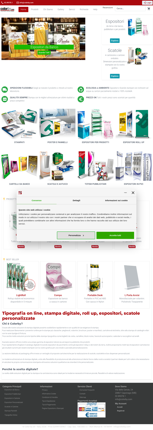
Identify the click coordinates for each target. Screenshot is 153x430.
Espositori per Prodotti (95, 142)
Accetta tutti (115, 235)
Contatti (82, 394)
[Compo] (58, 295)
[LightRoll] (21, 295)
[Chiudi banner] (133, 192)
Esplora (114, 40)
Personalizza (76, 235)
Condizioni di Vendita (50, 397)
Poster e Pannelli (57, 142)
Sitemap (83, 397)
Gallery (61, 9)
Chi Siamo (48, 9)
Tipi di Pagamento (49, 405)
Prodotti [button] (34, 9)
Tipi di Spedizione (48, 401)
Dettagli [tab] (76, 200)
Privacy (44, 390)
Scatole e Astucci (57, 184)
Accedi (119, 407)
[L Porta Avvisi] (132, 295)
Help (95, 9)
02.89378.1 (7, 2)
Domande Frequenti (87, 390)
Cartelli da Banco (19, 184)
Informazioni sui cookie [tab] (116, 200)
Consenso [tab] (36, 200)
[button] (7, 39)
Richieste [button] (84, 9)
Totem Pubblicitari (95, 184)
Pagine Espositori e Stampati (53, 408)
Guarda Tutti (44, 52)
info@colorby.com (24, 2)
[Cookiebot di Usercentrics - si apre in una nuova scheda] (115, 193)
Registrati (120, 411)
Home (23, 9)
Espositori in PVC (133, 184)
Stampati (19, 142)
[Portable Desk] (95, 295)
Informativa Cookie (49, 394)
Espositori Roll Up (133, 142)
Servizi (72, 9)
